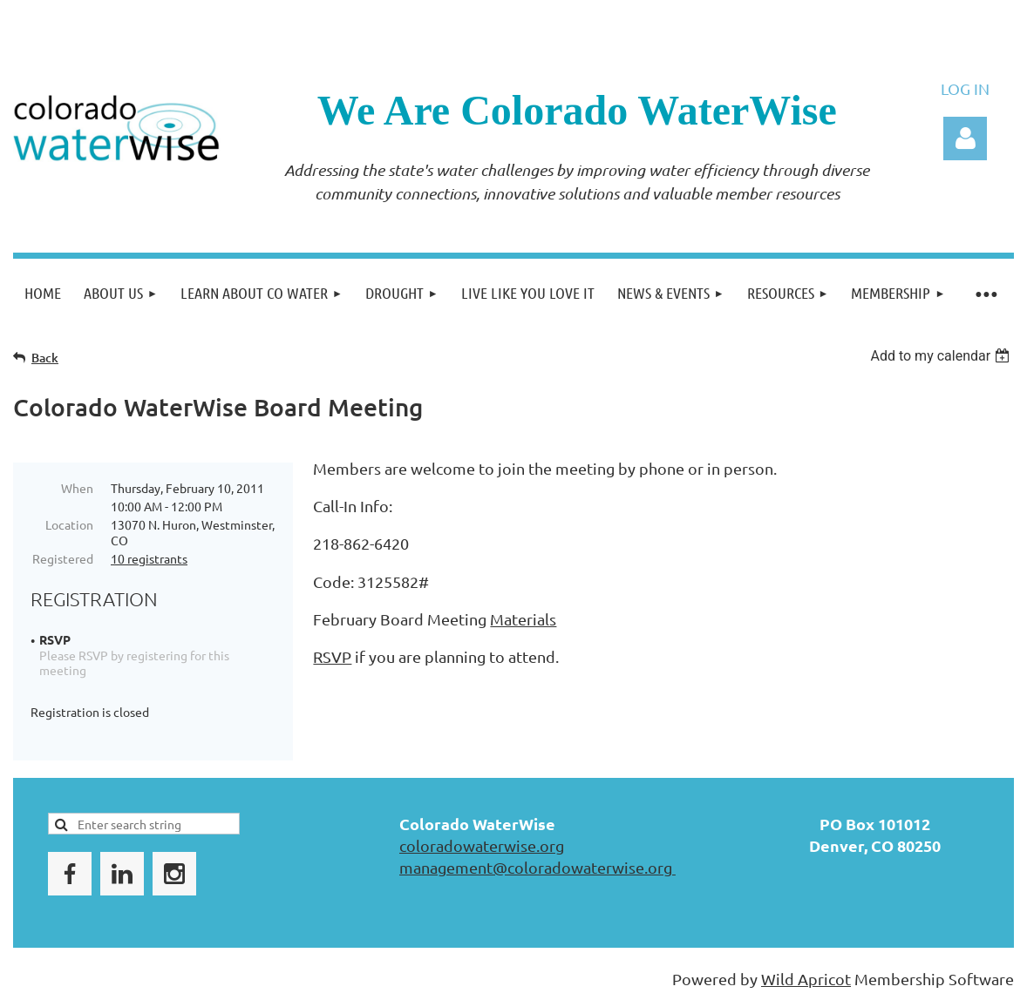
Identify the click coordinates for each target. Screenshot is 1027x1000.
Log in (965, 138)
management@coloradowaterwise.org (537, 867)
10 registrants (149, 558)
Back (44, 357)
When (77, 488)
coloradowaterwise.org (481, 845)
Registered (62, 558)
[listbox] (942, 356)
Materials (523, 619)
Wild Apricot (806, 979)
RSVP (332, 656)
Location (69, 524)
